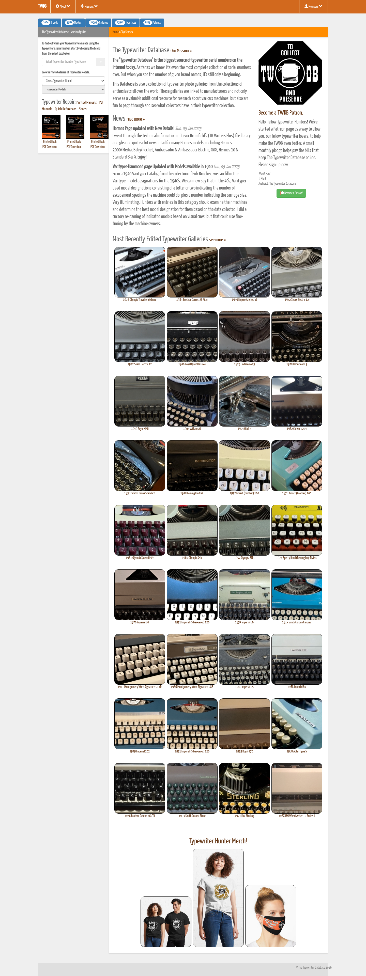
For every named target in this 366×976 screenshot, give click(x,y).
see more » (217, 240)
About (63, 6)
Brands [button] (49, 22)
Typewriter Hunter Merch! (218, 841)
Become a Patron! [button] (291, 193)
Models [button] (73, 22)
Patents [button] (152, 22)
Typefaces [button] (125, 22)
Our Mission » (181, 51)
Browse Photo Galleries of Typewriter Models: (66, 72)
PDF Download (49, 147)
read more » (136, 119)
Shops (83, 109)
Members (313, 6)
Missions (89, 6)
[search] (73, 80)
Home (116, 32)
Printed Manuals (87, 102)
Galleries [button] (98, 22)
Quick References (66, 109)
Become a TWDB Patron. (280, 113)
